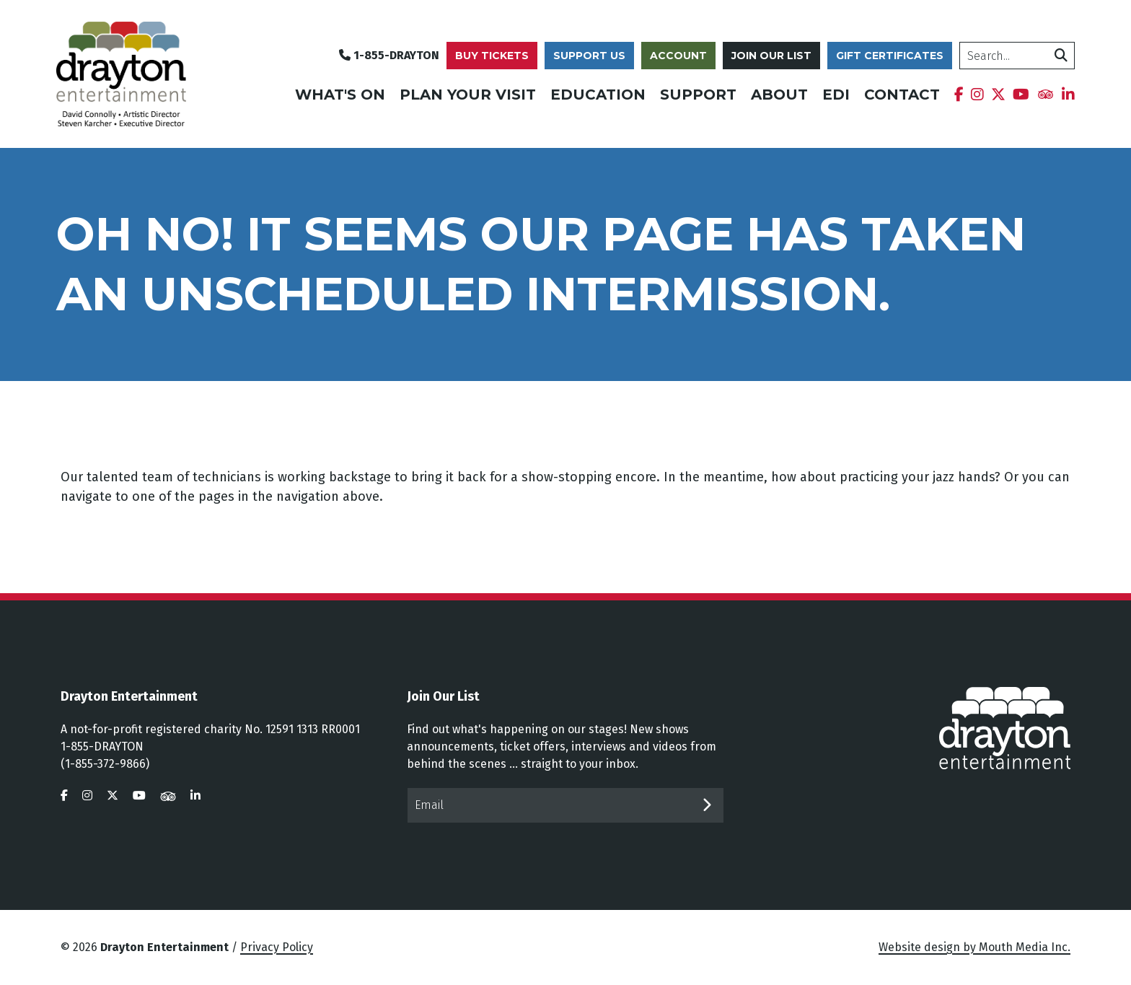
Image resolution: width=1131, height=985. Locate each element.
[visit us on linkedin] (195, 795)
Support (698, 94)
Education (598, 94)
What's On (340, 94)
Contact (902, 94)
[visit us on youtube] (139, 795)
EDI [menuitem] (836, 94)
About (779, 94)
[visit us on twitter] (112, 795)
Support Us (589, 55)
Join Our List (771, 55)
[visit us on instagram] (87, 795)
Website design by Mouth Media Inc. (974, 947)
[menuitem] (959, 94)
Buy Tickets (492, 55)
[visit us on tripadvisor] (168, 795)
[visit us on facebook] (64, 795)
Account (678, 55)
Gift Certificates (889, 55)
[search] (1017, 55)
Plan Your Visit (468, 94)
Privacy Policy (276, 947)
